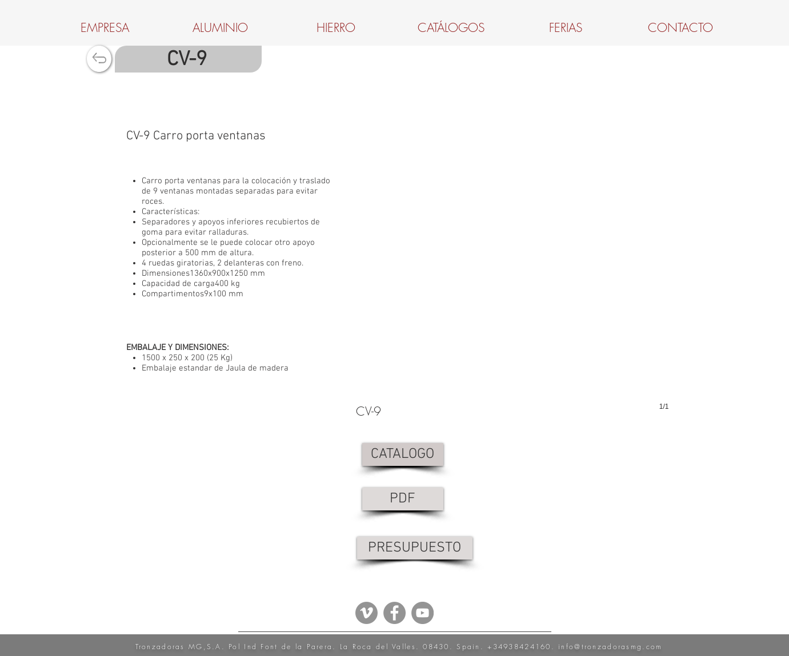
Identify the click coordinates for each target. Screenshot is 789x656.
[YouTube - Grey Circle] (422, 613)
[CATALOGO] (402, 454)
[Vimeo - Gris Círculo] (366, 613)
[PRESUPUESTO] (414, 548)
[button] (512, 288)
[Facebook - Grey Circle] (394, 613)
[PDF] (402, 499)
